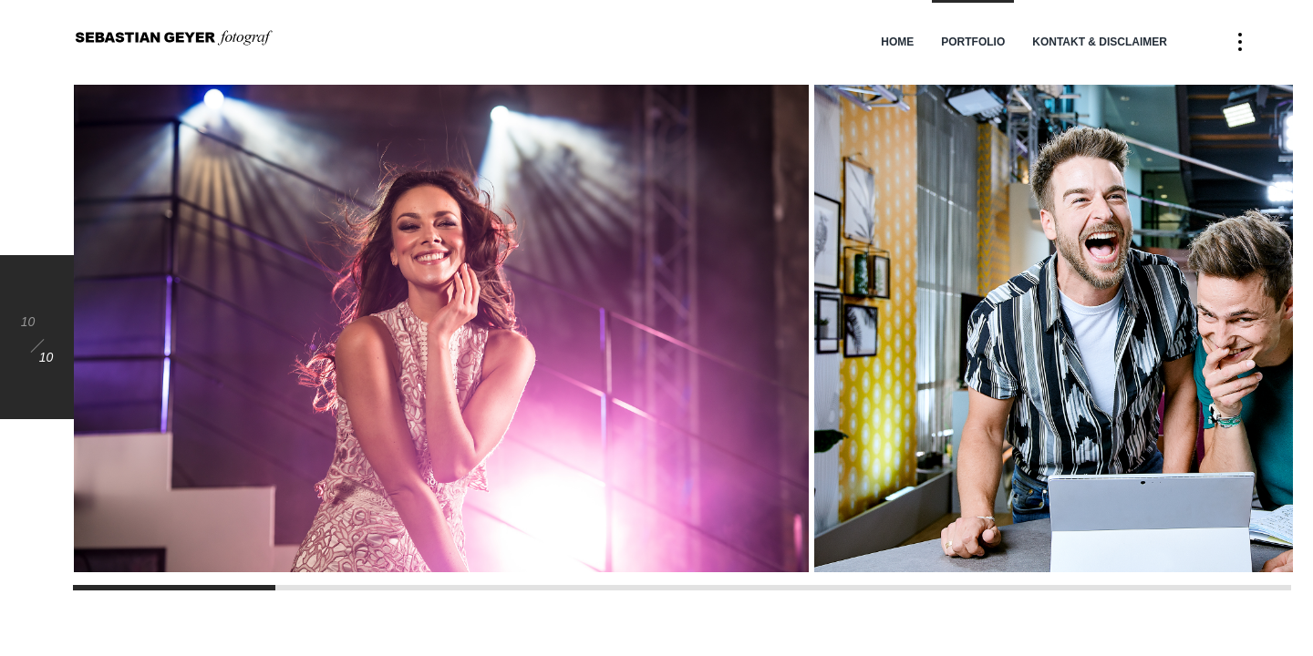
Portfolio (973, 42)
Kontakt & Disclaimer (1099, 42)
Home (897, 42)
